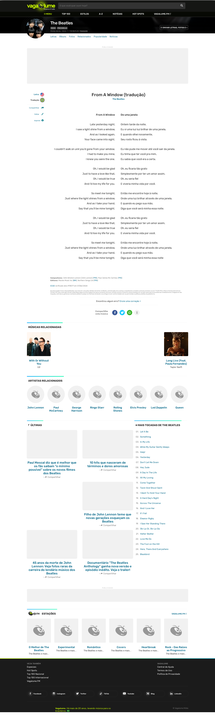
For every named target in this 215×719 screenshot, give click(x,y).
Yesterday (145, 457)
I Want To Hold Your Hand (153, 493)
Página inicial (55, 31)
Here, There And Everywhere (154, 549)
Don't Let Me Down (149, 462)
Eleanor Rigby (147, 518)
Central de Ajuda (165, 667)
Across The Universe (150, 503)
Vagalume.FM (161, 14)
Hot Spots (138, 14)
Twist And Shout (151, 488)
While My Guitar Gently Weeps (154, 447)
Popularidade (100, 36)
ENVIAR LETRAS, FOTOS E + (175, 28)
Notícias (117, 14)
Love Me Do (145, 539)
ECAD (52, 286)
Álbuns (62, 36)
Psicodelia (62, 28)
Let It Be (144, 431)
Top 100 (66, 14)
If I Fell (143, 513)
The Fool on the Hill (150, 544)
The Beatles (61, 23)
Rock (53, 28)
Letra (39, 94)
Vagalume (41, 5)
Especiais (31, 667)
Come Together (147, 483)
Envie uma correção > (130, 301)
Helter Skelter (147, 534)
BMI (74, 280)
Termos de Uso (164, 670)
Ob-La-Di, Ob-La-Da (150, 528)
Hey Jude (144, 467)
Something (145, 437)
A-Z (101, 14)
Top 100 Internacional (38, 677)
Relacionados (84, 36)
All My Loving (146, 477)
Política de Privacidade (168, 674)
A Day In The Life (148, 472)
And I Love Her (147, 508)
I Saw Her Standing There (152, 523)
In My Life (145, 442)
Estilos (84, 14)
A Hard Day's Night (149, 498)
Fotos (72, 36)
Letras (53, 36)
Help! (142, 452)
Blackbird (144, 554)
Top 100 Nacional (35, 674)
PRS (95, 278)
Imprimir (37, 121)
